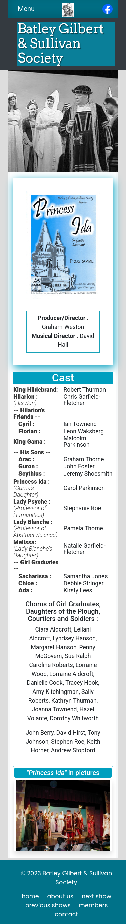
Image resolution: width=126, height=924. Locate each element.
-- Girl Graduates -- (36, 565)
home (30, 896)
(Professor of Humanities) (29, 511)
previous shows (48, 905)
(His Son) (25, 403)
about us (60, 896)
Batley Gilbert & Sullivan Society (60, 43)
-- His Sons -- (32, 452)
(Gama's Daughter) (25, 491)
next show (96, 896)
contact (66, 914)
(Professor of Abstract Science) (35, 531)
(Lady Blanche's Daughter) (32, 551)
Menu (28, 8)
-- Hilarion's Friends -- (29, 413)
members (93, 905)
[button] (17, 815)
